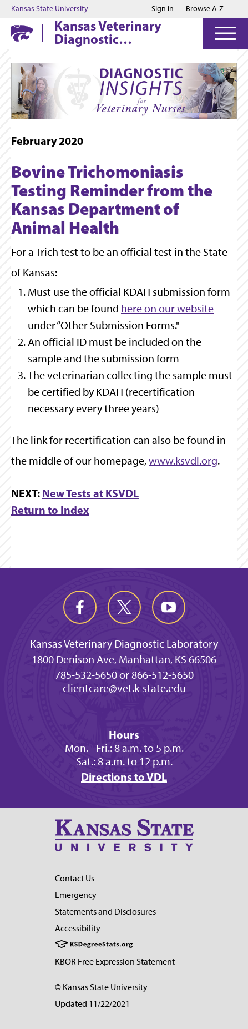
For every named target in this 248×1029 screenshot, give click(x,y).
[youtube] (168, 607)
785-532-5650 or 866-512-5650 (124, 675)
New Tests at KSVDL (90, 493)
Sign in (162, 8)
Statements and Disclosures (105, 911)
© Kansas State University (101, 987)
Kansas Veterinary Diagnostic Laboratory (107, 32)
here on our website (167, 308)
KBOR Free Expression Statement (115, 961)
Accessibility (77, 928)
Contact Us (74, 878)
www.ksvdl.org (183, 460)
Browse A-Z (205, 8)
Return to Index (50, 510)
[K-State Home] (22, 33)
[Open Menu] (225, 33)
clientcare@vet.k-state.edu (124, 688)
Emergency (76, 895)
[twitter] (124, 607)
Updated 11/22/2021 (92, 1003)
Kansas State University (49, 8)
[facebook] (80, 607)
